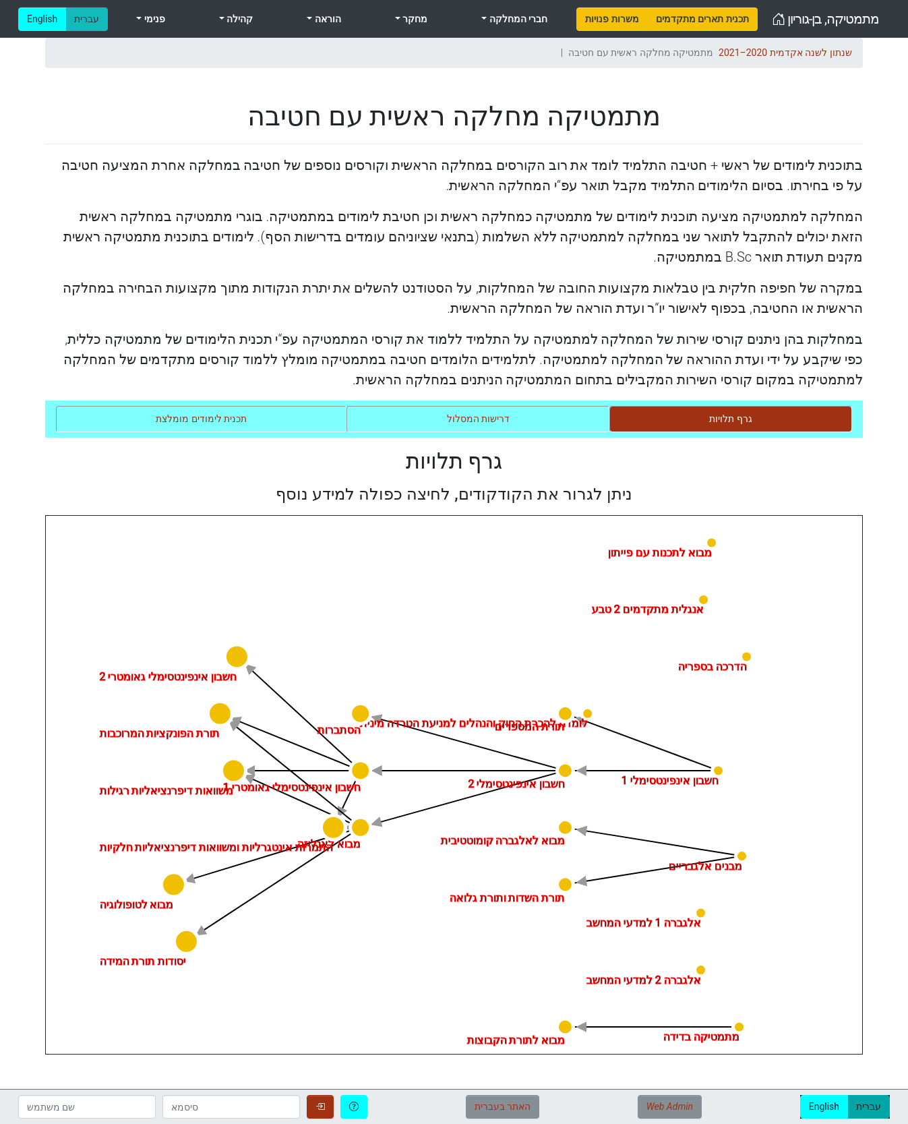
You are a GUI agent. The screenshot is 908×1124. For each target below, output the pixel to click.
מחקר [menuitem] (413, 18)
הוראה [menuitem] (326, 18)
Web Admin (669, 1106)
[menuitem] (611, 19)
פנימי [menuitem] (153, 18)
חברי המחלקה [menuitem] (517, 18)
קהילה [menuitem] (238, 18)
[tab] (730, 419)
